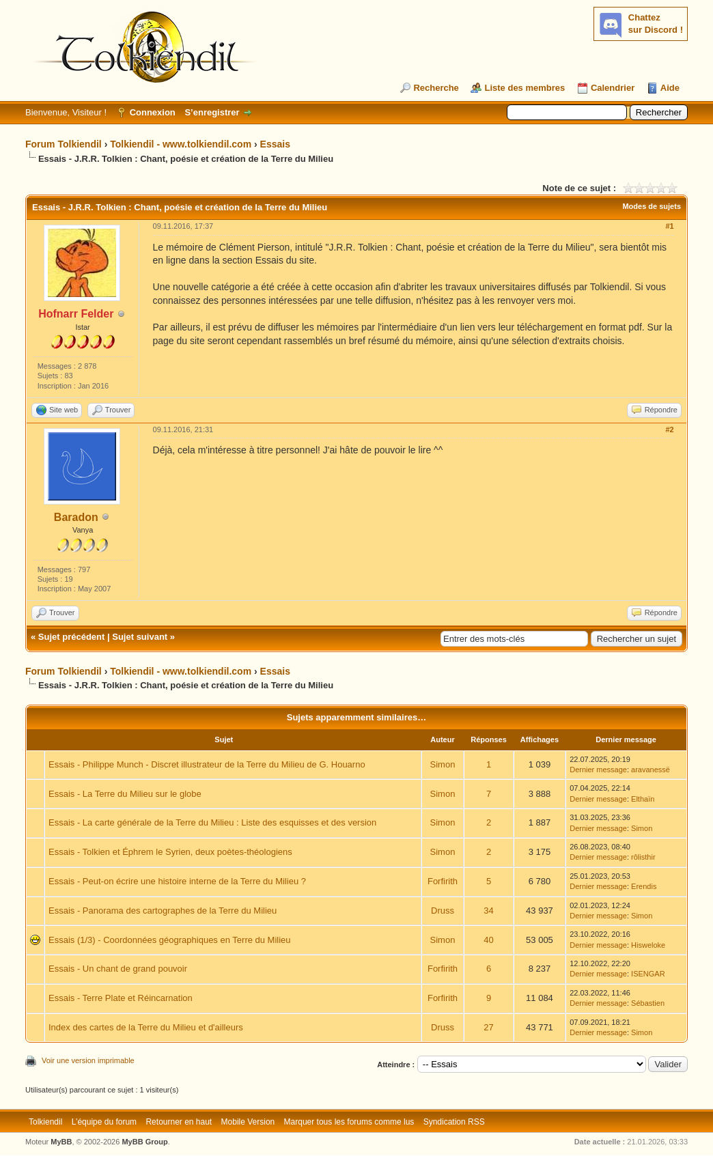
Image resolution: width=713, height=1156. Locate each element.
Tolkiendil (45, 1122)
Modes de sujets (651, 206)
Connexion (153, 112)
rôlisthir (643, 857)
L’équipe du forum (104, 1122)
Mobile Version (248, 1122)
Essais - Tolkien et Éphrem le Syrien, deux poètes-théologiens (170, 852)
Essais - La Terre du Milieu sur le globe (124, 794)
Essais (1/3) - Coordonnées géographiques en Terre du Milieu (169, 940)
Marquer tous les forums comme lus (349, 1122)
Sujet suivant (139, 637)
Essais (275, 144)
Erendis (643, 886)
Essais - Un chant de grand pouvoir (117, 968)
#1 (669, 226)
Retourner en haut (178, 1122)
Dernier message (598, 769)
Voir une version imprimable (88, 1060)
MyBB (61, 1142)
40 (488, 940)
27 (488, 1027)
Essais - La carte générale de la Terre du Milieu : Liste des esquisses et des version (212, 822)
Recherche (435, 88)
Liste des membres (524, 88)
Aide (670, 88)
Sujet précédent (71, 637)
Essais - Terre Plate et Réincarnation (120, 998)
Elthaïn (642, 799)
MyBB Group (144, 1142)
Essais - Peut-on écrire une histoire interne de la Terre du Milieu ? (177, 881)
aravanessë (650, 769)
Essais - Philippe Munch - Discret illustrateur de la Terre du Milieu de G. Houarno (206, 764)
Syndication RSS (454, 1122)
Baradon (76, 517)
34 (488, 910)
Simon (443, 764)
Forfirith (443, 881)
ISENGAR (648, 974)
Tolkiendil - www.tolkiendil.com (180, 144)
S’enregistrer (211, 112)
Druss (442, 910)
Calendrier (612, 88)
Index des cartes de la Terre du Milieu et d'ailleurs (145, 1027)
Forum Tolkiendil (63, 144)
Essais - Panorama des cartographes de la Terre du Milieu (162, 910)
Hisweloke (648, 945)
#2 (669, 429)
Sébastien (648, 1003)
